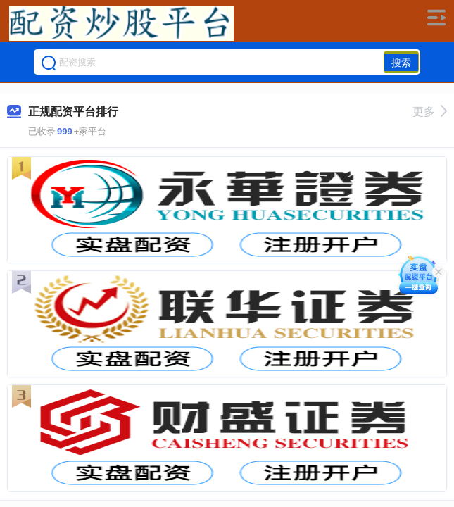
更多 (429, 112)
